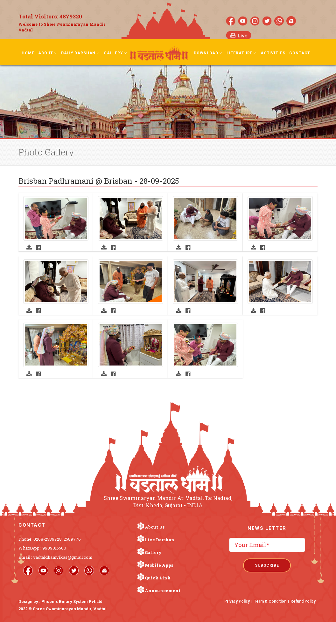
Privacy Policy (237, 601)
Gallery (115, 53)
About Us (154, 527)
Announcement (162, 590)
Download (208, 53)
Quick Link (158, 578)
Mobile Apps (159, 565)
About (47, 53)
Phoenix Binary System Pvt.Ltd (71, 601)
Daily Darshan (80, 53)
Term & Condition (270, 601)
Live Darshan (159, 540)
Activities (273, 53)
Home (28, 53)
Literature (241, 53)
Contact (299, 53)
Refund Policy (303, 601)
